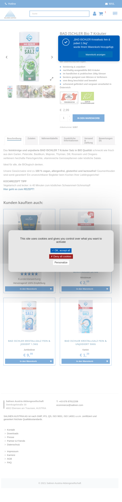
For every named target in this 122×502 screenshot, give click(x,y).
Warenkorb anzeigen (96, 54)
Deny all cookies (61, 256)
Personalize (61, 262)
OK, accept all (61, 250)
